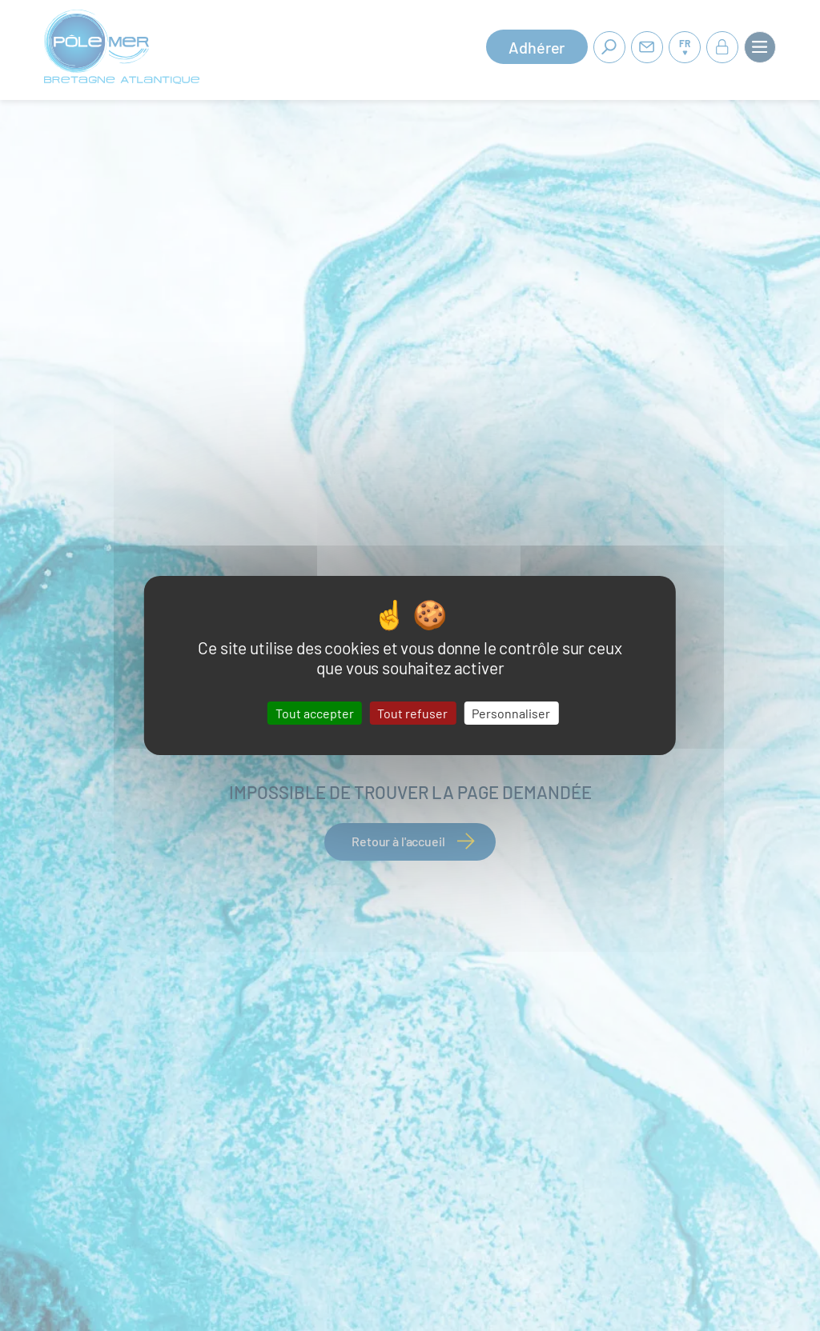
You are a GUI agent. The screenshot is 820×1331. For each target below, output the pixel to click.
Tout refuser (412, 713)
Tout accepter (314, 713)
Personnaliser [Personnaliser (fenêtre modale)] (511, 713)
